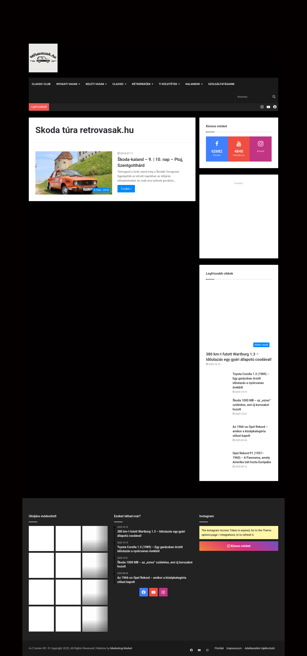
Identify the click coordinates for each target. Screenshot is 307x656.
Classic (117, 84)
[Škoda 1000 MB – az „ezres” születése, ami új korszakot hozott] (217, 410)
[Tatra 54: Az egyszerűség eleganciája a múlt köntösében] (68, 592)
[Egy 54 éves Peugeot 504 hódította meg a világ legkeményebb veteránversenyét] (41, 592)
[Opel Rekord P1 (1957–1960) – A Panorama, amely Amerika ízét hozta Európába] (217, 462)
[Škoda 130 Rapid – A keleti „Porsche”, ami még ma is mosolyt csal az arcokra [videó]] (95, 619)
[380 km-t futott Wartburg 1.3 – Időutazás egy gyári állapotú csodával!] (239, 316)
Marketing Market (121, 648)
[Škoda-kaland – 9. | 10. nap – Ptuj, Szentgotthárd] (73, 173)
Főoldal (219, 648)
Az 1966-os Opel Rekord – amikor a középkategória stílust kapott (250, 431)
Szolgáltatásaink (221, 84)
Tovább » (126, 188)
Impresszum (234, 648)
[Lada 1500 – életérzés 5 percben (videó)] (68, 619)
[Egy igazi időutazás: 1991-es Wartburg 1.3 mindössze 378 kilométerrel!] (95, 592)
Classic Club (41, 84)
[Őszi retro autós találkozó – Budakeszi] (68, 565)
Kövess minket (239, 546)
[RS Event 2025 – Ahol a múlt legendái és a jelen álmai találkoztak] (41, 619)
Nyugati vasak (66, 84)
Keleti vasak (95, 84)
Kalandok (192, 84)
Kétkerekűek (141, 84)
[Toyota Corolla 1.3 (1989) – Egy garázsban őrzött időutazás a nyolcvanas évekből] (217, 383)
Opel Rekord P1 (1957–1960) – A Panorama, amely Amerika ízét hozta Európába (252, 457)
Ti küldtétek (168, 84)
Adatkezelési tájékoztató (260, 648)
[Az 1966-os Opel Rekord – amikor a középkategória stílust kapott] (217, 436)
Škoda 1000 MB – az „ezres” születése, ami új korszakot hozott (252, 405)
